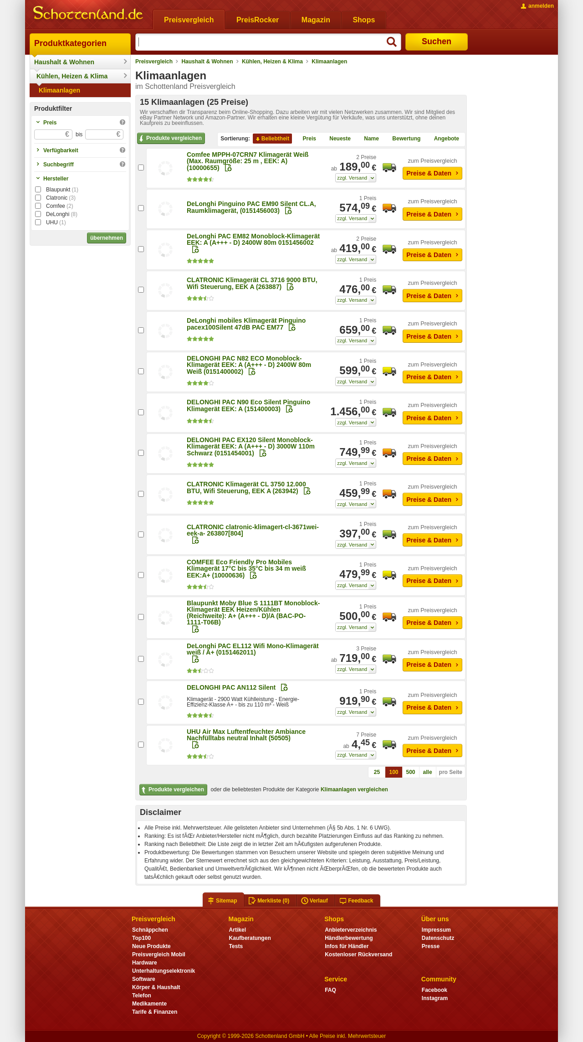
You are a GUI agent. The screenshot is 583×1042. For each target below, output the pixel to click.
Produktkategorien (70, 43)
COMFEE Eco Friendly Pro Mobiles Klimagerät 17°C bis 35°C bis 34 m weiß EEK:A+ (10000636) (246, 568)
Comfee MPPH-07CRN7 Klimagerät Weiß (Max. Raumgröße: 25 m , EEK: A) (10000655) (247, 161)
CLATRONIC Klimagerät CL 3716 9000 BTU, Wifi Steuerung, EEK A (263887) (252, 283)
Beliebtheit (271, 139)
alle (427, 772)
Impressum (436, 930)
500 (410, 772)
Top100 (141, 938)
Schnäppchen (150, 930)
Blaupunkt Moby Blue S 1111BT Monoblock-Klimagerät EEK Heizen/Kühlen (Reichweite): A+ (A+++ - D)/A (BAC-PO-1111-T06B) (253, 612)
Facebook (434, 990)
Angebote (443, 139)
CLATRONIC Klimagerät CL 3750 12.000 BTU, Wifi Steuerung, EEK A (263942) (246, 487)
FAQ (330, 990)
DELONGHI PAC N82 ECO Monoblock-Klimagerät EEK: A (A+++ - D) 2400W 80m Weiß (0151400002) (249, 365)
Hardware (144, 962)
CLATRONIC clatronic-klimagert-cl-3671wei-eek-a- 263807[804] (253, 530)
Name (368, 139)
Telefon (141, 995)
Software (143, 979)
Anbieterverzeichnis (351, 930)
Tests (236, 946)
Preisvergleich (154, 61)
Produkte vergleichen (170, 138)
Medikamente (149, 1004)
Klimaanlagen (59, 90)
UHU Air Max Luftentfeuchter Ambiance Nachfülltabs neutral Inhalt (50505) (246, 734)
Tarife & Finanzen (154, 1012)
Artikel (237, 930)
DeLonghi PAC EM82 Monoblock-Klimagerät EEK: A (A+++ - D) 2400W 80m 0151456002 (253, 239)
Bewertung (402, 139)
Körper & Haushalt (156, 987)
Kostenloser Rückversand (358, 954)
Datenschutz (438, 938)
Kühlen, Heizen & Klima (71, 76)
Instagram (435, 998)
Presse (431, 946)
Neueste (336, 139)
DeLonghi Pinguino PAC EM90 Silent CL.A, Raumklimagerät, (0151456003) (251, 207)
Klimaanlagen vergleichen (354, 789)
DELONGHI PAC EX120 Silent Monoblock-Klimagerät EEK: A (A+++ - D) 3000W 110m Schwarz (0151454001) (251, 446)
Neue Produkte (151, 946)
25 (377, 772)
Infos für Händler (346, 946)
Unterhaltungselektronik (163, 971)
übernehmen (106, 238)
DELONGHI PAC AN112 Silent (231, 687)
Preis (306, 139)
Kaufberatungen (250, 938)
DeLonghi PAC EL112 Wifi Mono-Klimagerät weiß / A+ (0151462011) (253, 649)
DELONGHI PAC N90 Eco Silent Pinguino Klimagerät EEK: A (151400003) (248, 405)
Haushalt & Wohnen (64, 62)
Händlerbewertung (349, 938)
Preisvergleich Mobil (158, 954)
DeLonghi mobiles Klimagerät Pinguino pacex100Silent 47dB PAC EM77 (246, 324)
